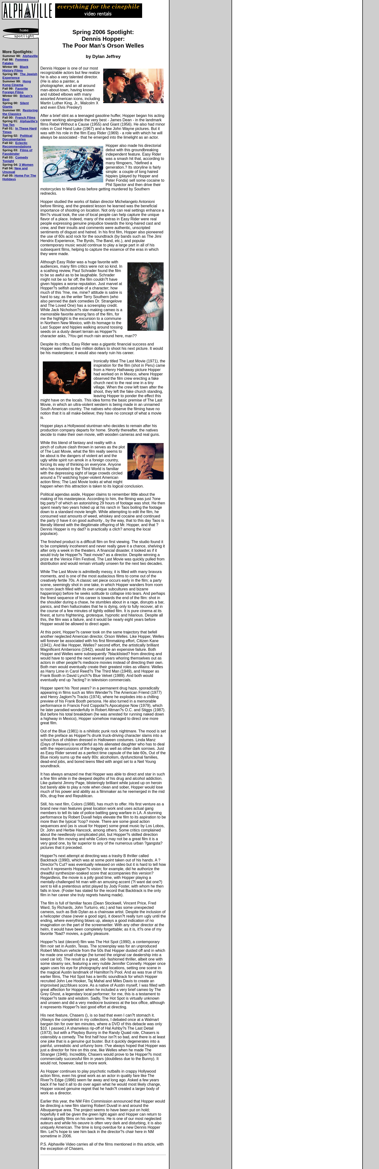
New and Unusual (15, 170)
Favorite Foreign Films (15, 90)
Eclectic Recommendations (16, 144)
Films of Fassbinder (17, 152)
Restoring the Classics (20, 112)
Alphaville (30, 56)
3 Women (26, 164)
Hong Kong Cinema (16, 83)
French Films (25, 117)
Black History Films (15, 68)
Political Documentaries (17, 137)
